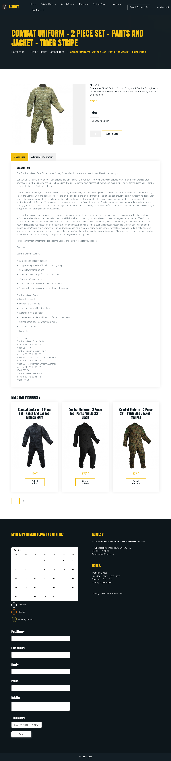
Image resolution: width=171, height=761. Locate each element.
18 (73, 578)
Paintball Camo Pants (115, 91)
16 (54, 578)
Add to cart (112, 134)
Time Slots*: (18, 718)
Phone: (15, 681)
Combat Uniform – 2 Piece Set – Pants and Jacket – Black (85, 413)
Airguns (82, 4)
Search (147, 7)
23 (54, 587)
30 (54, 596)
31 (63, 596)
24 (63, 587)
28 (35, 596)
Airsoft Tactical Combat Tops (47, 51)
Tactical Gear (99, 4)
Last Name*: (18, 648)
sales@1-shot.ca (106, 554)
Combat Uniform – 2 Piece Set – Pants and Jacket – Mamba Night (34, 413)
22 (44, 587)
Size (94, 112)
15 (44, 578)
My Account (38, 10)
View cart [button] (163, 7)
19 (16, 587)
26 (16, 596)
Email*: (15, 665)
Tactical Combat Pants (136, 91)
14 (35, 578)
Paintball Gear (47, 4)
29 (44, 596)
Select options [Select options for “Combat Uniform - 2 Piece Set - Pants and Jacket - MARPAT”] (136, 482)
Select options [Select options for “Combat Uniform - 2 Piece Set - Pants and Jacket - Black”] (85, 482)
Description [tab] (19, 157)
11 (73, 569)
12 (16, 578)
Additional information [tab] (42, 157)
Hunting (115, 4)
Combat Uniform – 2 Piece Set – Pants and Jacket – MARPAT (136, 413)
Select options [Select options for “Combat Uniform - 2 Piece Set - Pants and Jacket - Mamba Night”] (34, 482)
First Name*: (18, 632)
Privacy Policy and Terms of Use (107, 593)
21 (35, 587)
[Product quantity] (95, 134)
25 (73, 587)
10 (63, 569)
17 (63, 578)
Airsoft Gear (66, 4)
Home (33, 4)
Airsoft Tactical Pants (140, 88)
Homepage (17, 51)
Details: (15, 698)
